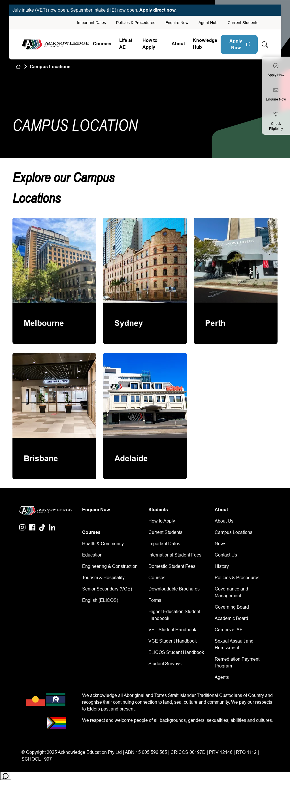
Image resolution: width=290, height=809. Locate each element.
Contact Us (226, 555)
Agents (222, 677)
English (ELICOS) (100, 600)
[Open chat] (5, 776)
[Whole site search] (265, 44)
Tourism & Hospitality (103, 577)
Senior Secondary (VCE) (107, 589)
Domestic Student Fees (171, 566)
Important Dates (91, 22)
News (220, 543)
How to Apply (149, 44)
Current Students (243, 22)
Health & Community (103, 543)
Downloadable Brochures (174, 589)
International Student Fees (174, 555)
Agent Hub (208, 22)
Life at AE (125, 44)
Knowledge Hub (205, 44)
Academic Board (231, 618)
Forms (154, 600)
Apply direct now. (157, 10)
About (178, 43)
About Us (224, 521)
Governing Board (232, 607)
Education (92, 555)
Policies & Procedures (135, 22)
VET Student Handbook (172, 629)
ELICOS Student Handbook (176, 652)
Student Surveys (165, 663)
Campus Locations (233, 532)
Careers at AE (229, 629)
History (222, 566)
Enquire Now (176, 22)
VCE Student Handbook (172, 641)
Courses (102, 43)
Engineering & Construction (110, 566)
